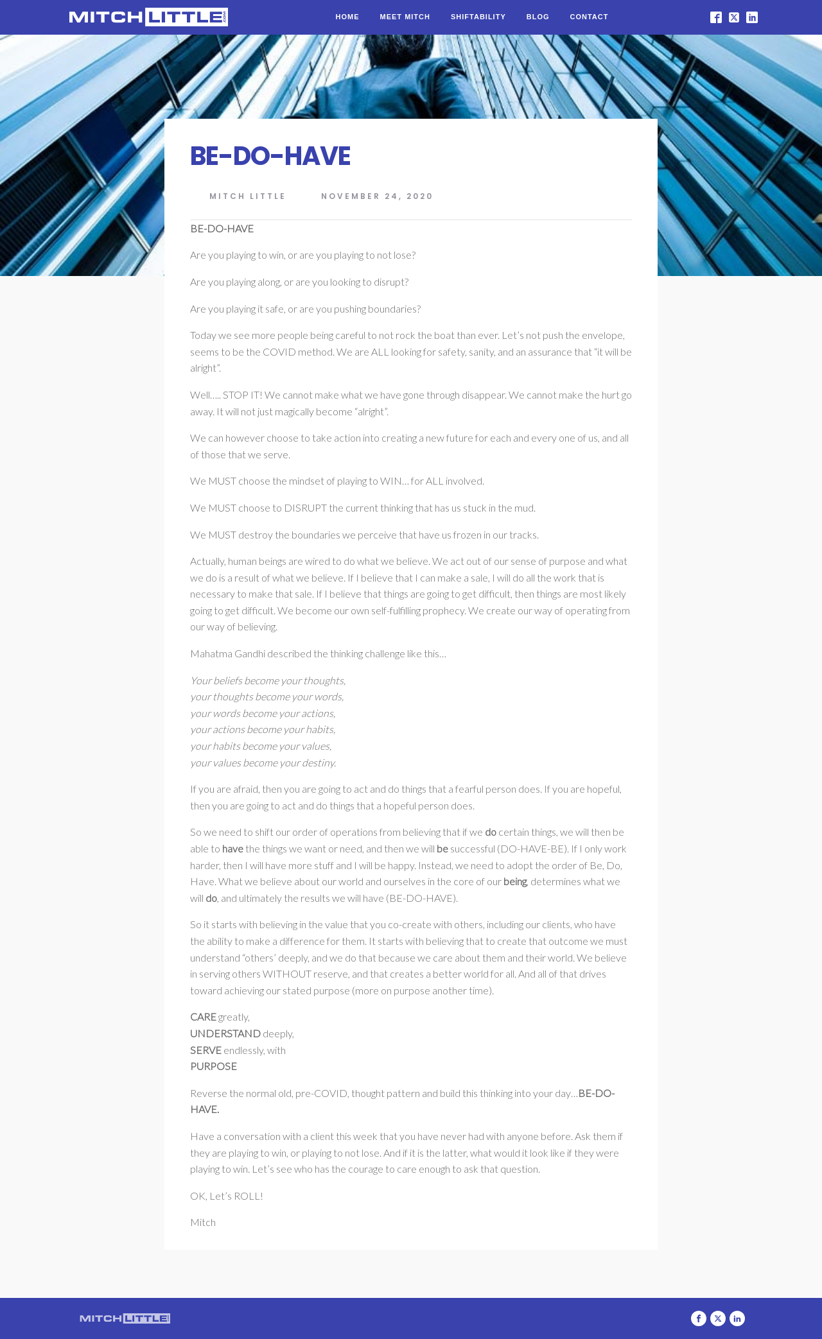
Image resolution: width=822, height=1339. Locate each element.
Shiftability (478, 17)
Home (348, 17)
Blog (538, 17)
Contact (589, 17)
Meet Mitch (405, 17)
